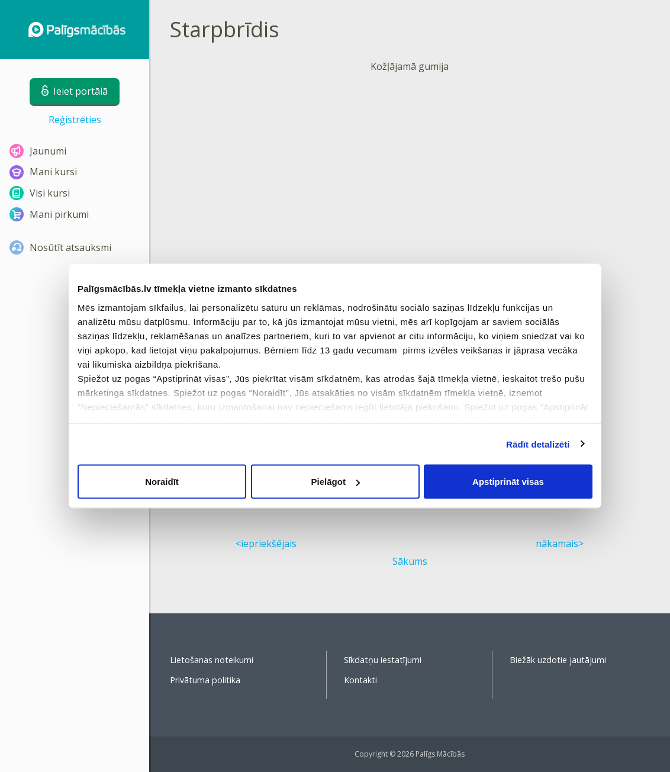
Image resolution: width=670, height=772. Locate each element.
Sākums (409, 561)
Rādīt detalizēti (537, 444)
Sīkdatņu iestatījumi (382, 659)
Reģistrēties (75, 120)
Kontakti (360, 680)
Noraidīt (162, 482)
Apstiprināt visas (508, 482)
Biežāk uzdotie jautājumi (558, 659)
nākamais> (560, 543)
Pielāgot (335, 482)
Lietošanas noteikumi (211, 659)
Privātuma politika (205, 680)
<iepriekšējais (266, 543)
